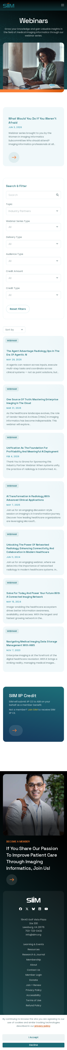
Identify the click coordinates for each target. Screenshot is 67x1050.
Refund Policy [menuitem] (33, 1005)
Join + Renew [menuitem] (33, 985)
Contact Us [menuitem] (33, 970)
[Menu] (61, 4)
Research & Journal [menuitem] (33, 954)
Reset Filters (18, 309)
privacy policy (42, 1025)
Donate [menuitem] (33, 980)
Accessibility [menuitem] (33, 995)
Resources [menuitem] (34, 949)
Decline (33, 1045)
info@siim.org (33, 934)
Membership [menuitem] (33, 960)
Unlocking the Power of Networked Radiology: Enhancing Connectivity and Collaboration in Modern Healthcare (30, 548)
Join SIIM (33, 709)
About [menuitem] (33, 965)
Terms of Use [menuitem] (33, 1000)
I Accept (33, 1037)
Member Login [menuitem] (33, 975)
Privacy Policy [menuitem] (33, 990)
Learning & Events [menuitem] (33, 944)
